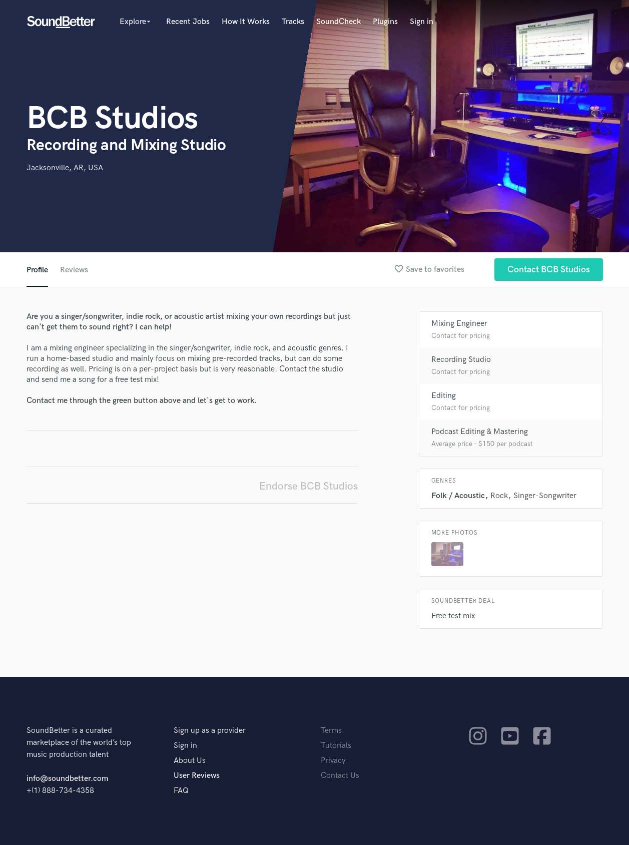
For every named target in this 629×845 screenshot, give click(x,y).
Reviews (74, 270)
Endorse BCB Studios (308, 486)
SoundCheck (338, 22)
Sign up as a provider (210, 730)
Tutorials (336, 745)
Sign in (421, 22)
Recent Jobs (188, 22)
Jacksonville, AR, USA (65, 168)
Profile (37, 270)
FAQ (181, 790)
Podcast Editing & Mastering (479, 432)
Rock (499, 496)
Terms (331, 730)
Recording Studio (461, 359)
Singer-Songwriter (544, 496)
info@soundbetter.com (67, 778)
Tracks (293, 22)
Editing (443, 395)
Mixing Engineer (459, 323)
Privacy (333, 760)
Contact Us (340, 775)
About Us (190, 760)
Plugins (385, 22)
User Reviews (197, 775)
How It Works (246, 22)
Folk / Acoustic (458, 496)
